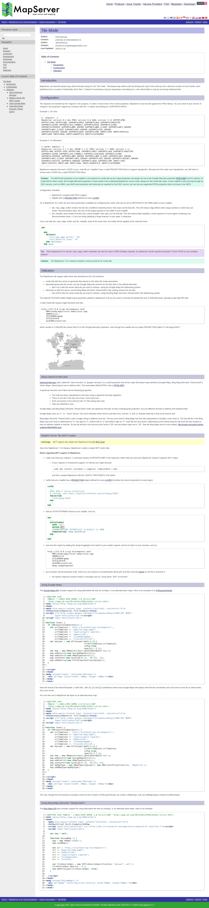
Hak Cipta (61, 905)
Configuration (59, 68)
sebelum (189, 22)
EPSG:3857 (181, 178)
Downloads (7, 59)
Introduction (58, 65)
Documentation (9, 62)
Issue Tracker (133, 4)
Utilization (57, 71)
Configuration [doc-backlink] (50, 97)
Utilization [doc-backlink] (47, 270)
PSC (5, 67)
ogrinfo (141, 572)
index (205, 22)
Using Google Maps (17, 103)
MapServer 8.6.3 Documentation (23, 22)
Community (7, 54)
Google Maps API (51, 590)
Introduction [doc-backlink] (49, 80)
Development (8, 56)
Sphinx (146, 905)
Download (190, 4)
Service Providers (152, 4)
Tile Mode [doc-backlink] (49, 30)
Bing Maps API (50, 808)
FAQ (166, 4)
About (5, 48)
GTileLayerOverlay (164, 590)
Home (109, 4)
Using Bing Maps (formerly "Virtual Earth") (16, 109)
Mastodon (176, 4)
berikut (198, 22)
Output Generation (47, 22)
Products (119, 4)
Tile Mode (61, 22)
